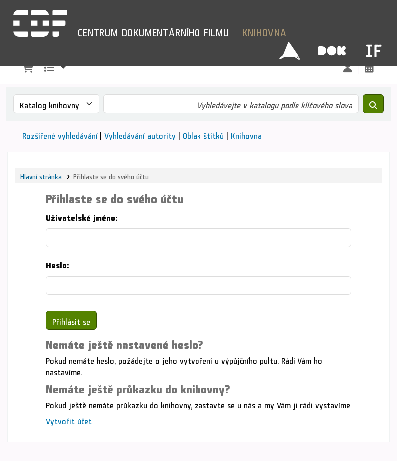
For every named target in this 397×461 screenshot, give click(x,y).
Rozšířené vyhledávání (60, 134)
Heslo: (57, 263)
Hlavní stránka (41, 175)
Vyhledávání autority (140, 134)
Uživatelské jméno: (81, 216)
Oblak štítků (203, 134)
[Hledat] (373, 103)
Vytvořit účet (69, 419)
